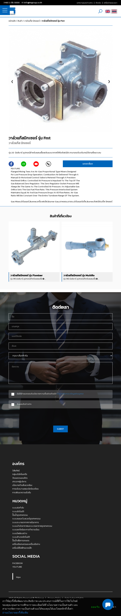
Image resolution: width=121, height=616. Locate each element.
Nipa (18, 577)
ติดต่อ (98, 2)
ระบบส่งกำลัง (18, 508)
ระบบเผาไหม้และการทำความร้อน (25, 530)
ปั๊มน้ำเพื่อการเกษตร (20, 540)
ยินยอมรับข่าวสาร (24, 404)
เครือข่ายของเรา (110, 2)
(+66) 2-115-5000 (12, 2)
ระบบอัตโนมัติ (18, 511)
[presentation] (60, 416)
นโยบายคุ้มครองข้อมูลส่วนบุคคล (70, 393)
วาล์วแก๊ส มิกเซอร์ (44, 21)
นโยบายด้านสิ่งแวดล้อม (22, 485)
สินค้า (19, 21)
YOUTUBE (17, 567)
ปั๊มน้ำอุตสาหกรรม (20, 515)
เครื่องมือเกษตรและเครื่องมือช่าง (26, 544)
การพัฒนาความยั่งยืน (21, 492)
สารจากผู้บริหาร (19, 481)
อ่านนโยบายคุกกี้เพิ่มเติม (15, 612)
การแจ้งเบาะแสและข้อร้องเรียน (25, 489)
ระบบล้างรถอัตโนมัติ (21, 537)
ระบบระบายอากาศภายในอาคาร (25, 522)
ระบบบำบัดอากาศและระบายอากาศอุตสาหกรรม (32, 526)
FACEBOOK (17, 563)
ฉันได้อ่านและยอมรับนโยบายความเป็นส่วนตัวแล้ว (50, 393)
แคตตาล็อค (88, 163)
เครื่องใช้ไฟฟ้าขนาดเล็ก (22, 548)
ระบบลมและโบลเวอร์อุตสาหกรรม (26, 519)
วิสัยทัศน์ (16, 471)
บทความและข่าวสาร (85, 2)
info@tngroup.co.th (33, 2)
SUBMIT (60, 428)
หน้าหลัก (12, 21)
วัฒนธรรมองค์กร (20, 478)
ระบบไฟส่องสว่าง (19, 533)
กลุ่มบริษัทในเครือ (19, 474)
